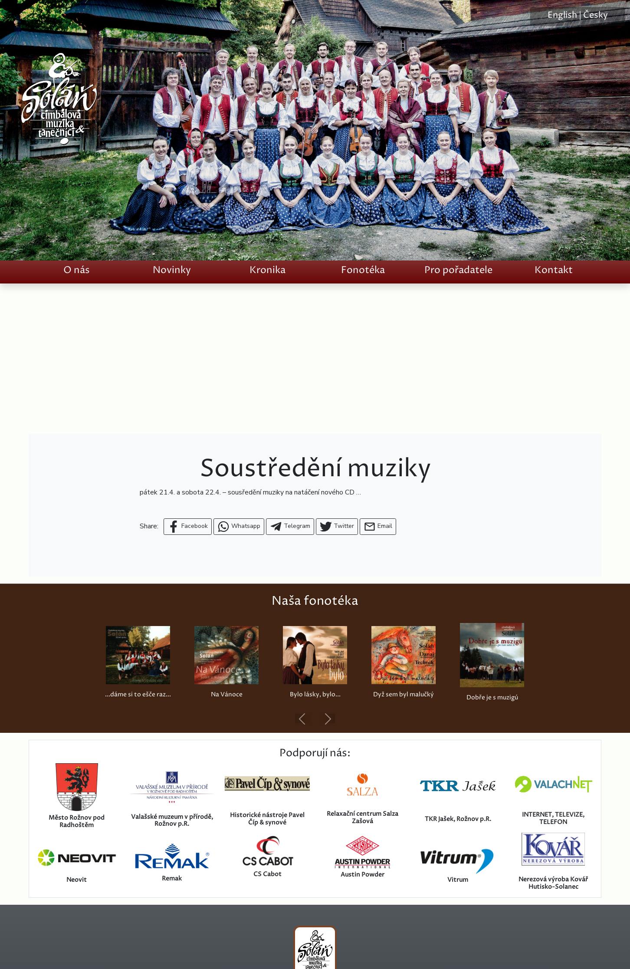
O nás (76, 270)
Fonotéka (363, 270)
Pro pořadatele (458, 270)
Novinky (172, 270)
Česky (595, 15)
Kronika (267, 270)
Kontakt (554, 270)
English (562, 15)
